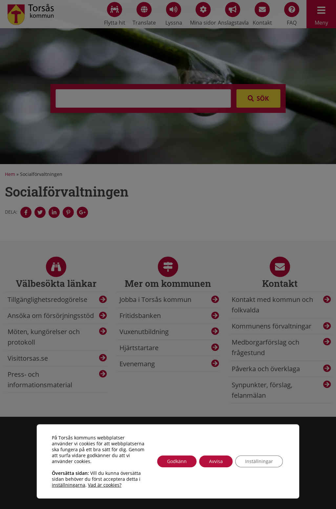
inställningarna (68, 485)
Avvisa (216, 461)
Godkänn (177, 461)
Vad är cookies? (104, 485)
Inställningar (259, 461)
